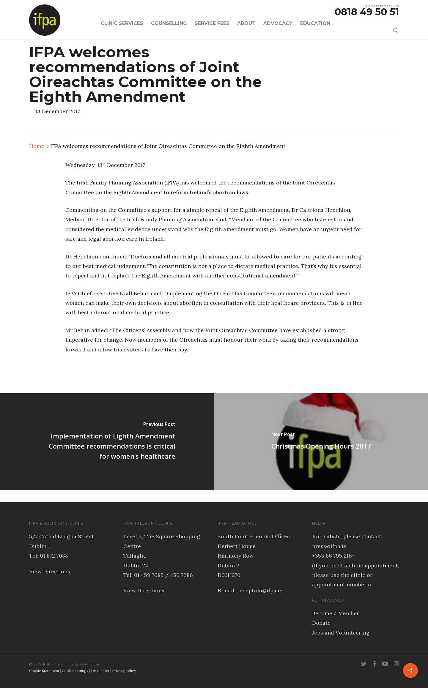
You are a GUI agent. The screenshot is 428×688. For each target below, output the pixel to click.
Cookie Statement (44, 670)
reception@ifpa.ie (259, 590)
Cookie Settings (75, 670)
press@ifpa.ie (329, 546)
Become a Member (335, 613)
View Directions (49, 571)
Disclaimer (100, 670)
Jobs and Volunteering (340, 632)
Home (36, 146)
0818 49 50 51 (367, 12)
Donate (321, 622)
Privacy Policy (124, 670)
